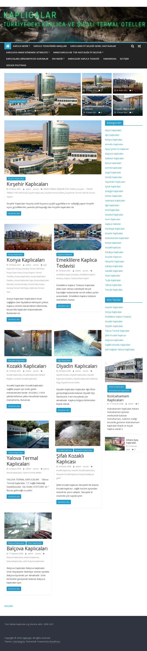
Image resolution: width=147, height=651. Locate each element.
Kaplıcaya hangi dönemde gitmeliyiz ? (28, 52)
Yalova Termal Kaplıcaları (22, 461)
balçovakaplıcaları (14, 561)
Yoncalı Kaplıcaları (113, 289)
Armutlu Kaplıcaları (114, 144)
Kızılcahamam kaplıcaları (117, 238)
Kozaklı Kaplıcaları (124, 109)
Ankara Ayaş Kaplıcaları (132, 441)
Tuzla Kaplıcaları (113, 280)
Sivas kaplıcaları (112, 275)
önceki (8, 606)
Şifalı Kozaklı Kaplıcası (70, 458)
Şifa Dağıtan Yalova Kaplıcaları (119, 349)
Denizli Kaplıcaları (113, 177)
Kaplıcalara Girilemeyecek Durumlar (27, 58)
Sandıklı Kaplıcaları (114, 270)
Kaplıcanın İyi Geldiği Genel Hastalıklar (93, 46)
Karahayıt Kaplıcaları (115, 228)
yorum (36, 189)
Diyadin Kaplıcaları (76, 366)
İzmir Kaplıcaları (35, 543)
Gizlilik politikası (16, 65)
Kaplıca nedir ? (21, 46)
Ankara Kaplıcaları (113, 139)
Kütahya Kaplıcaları (114, 252)
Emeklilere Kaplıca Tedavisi (84, 58)
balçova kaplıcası (31, 557)
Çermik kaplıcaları (113, 167)
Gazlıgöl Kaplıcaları (114, 191)
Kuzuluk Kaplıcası (113, 256)
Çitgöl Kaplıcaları (113, 172)
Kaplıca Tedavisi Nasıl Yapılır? (76, 278)
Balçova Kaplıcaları (16, 543)
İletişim (124, 58)
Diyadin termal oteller (70, 382)
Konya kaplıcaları (15, 254)
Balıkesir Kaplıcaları (114, 158)
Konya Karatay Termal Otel (26, 284)
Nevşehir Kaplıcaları (16, 360)
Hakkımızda (109, 58)
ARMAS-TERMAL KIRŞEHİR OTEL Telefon (59, 189)
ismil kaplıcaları (112, 209)
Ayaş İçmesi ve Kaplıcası (117, 149)
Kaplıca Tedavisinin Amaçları (50, 46)
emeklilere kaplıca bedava (67, 274)
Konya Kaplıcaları (124, 86)
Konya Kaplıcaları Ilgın (24, 280)
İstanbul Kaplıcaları (114, 214)
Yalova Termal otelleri (32, 472)
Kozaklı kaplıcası (65, 450)
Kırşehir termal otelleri (54, 193)
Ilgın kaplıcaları (112, 205)
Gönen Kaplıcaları (113, 195)
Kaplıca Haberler (65, 254)
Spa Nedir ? (58, 58)
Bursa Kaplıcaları (113, 163)
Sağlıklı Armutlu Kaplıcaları (117, 344)
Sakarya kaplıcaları (114, 266)
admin (30, 110)
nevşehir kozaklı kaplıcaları (25, 379)
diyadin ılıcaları (62, 375)
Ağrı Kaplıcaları (64, 360)
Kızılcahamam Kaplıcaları (118, 398)
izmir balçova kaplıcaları (33, 561)
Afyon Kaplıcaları (113, 130)
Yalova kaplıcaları (15, 452)
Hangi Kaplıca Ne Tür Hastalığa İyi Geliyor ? (78, 52)
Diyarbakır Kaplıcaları (115, 181)
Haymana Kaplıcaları (115, 200)
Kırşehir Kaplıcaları (18, 101)
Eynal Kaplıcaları (113, 186)
